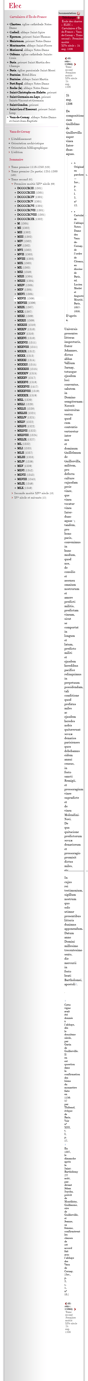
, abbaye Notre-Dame (29, 50)
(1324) (27, 435)
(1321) (26, 413)
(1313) (25, 355)
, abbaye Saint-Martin (28, 79)
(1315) (27, 369)
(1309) (25, 316)
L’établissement (21, 139)
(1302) (30, 219)
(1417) (27, 386)
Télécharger (69, 17)
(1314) (26, 360)
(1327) (26, 439)
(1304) (23, 223)
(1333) (24, 448)
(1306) (26, 298)
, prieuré (32, 92)
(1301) (29, 188)
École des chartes (72, 21)
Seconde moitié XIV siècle (34, 493)
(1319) (28, 391)
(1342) (25, 470)
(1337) (25, 452)
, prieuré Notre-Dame (30, 41)
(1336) (25, 461)
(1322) (25, 422)
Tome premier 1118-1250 (30, 167)
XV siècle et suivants (30, 497)
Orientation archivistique (27, 143)
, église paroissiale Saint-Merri (32, 70)
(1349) (24, 488)
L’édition (17, 152)
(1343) (25, 474)
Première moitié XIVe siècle (71, 76)
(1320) (24, 400)
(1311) (26, 342)
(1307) (25, 307)
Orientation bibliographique (29, 147)
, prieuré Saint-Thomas (29, 36)
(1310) (26, 325)
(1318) (27, 382)
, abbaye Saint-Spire (27, 32)
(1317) (26, 378)
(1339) (24, 466)
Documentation (66, 13)
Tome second (22, 179)
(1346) (25, 483)
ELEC (67, 25)
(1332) (23, 444)
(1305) (25, 285)
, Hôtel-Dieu (22, 75)
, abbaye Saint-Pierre (30, 45)
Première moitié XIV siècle (34, 184)
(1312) (26, 351)
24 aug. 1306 (68, 84)
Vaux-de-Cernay (20, 131)
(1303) (25, 254)
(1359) (24, 272)
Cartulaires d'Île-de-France (28, 17)
